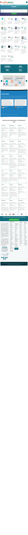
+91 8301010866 (22, 127)
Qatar (25, 239)
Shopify (5, 46)
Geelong (20, 231)
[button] (1, 114)
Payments (6, 263)
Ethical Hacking (16, 223)
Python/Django (16, 224)
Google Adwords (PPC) (25, 28)
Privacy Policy (9, 263)
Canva (5, 18)
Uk (24, 225)
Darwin (20, 230)
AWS (15, 226)
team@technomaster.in (5, 250)
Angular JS (11, 229)
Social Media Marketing (12, 47)
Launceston (21, 234)
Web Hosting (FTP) (25, 47)
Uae (24, 226)
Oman (25, 238)
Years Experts (20, 71)
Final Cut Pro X (11, 233)
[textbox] (14, 10)
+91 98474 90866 (5, 143)
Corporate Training (21, 263)
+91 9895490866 (14, 127)
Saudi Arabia (25, 240)
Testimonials (12, 263)
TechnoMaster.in (5, 251)
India (25, 224)
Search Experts (14, 13)
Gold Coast (21, 232)
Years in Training (20, 67)
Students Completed (7, 67)
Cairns (20, 228)
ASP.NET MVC (16, 227)
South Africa (25, 242)
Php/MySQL (16, 225)
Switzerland (25, 243)
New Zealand (25, 237)
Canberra (21, 229)
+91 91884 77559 (14, 143)
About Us (3, 263)
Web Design (16, 246)
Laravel (16, 230)
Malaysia (25, 236)
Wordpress (11, 236)
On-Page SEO (11, 237)
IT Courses (7, 71)
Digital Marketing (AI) (25, 19)
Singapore (25, 241)
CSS (17, 18)
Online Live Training (16, 263)
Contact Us (24, 263)
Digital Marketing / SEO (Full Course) (16, 239)
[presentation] (1, 81)
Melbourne (21, 235)
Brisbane (21, 227)
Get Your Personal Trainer (14, 219)
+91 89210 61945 (5, 127)
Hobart (20, 233)
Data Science (11, 232)
